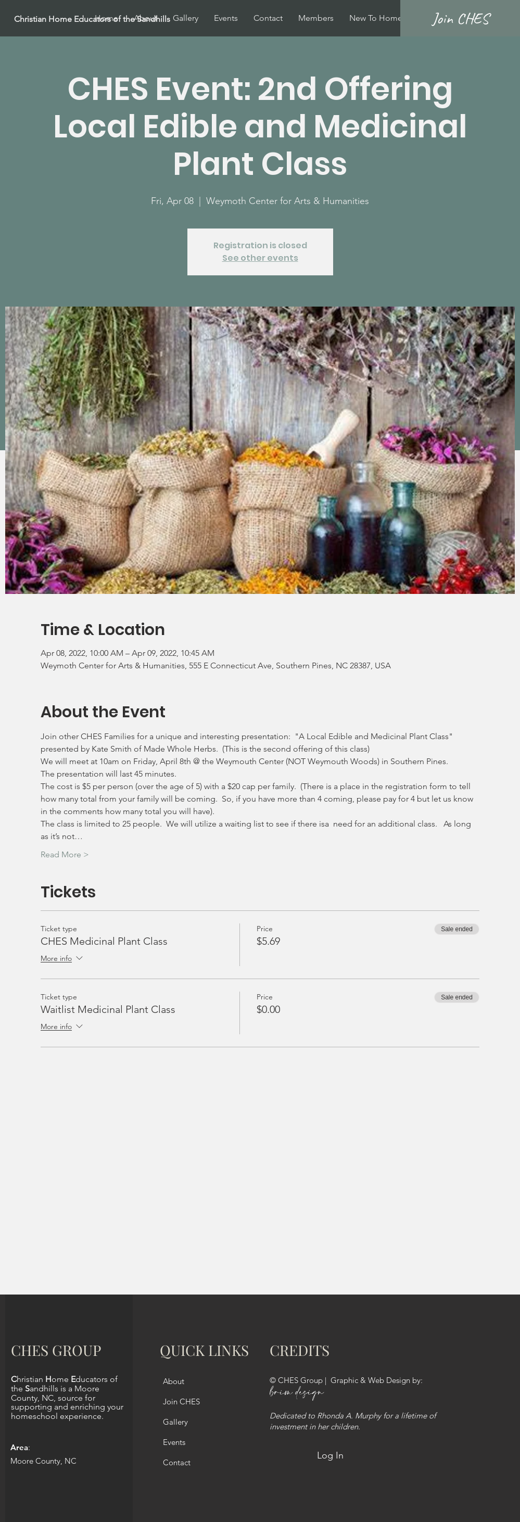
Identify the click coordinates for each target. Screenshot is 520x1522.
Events (174, 1442)
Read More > (65, 854)
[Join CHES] (460, 18)
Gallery (175, 1422)
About (173, 1381)
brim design (297, 1392)
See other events (260, 258)
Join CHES (181, 1401)
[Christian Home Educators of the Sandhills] (117, 19)
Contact (177, 1462)
